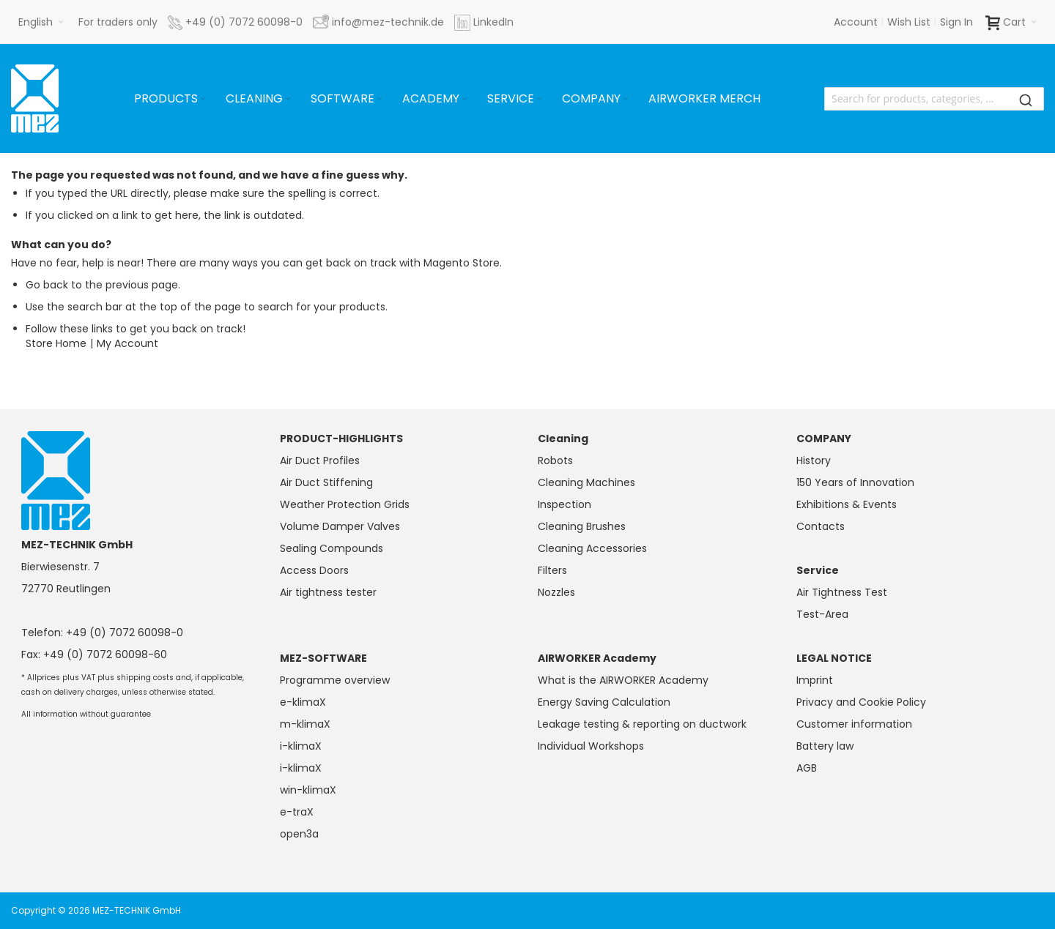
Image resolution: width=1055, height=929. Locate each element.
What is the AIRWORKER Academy (623, 680)
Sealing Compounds (331, 548)
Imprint (814, 680)
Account (856, 22)
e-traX (297, 812)
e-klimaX (303, 702)
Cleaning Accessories (592, 548)
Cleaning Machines (586, 482)
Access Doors (314, 570)
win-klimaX (308, 790)
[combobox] (934, 99)
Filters (552, 570)
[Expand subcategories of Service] (539, 99)
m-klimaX (305, 724)
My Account (127, 343)
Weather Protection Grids (345, 504)
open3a (299, 834)
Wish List (908, 22)
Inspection (564, 504)
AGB (806, 768)
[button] (41, 22)
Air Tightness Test (841, 592)
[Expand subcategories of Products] (203, 99)
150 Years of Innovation (855, 482)
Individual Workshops (591, 746)
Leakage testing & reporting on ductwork (642, 724)
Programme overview (335, 680)
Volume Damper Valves (340, 526)
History (813, 460)
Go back (47, 284)
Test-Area (822, 614)
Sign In (956, 22)
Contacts (820, 526)
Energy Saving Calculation (604, 702)
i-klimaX (301, 746)
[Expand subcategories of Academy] (464, 99)
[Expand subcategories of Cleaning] (288, 99)
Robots (555, 460)
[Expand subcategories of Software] (379, 99)
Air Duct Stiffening (326, 482)
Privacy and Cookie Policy (861, 702)
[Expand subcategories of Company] (626, 99)
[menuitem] (171, 98)
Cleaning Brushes (582, 526)
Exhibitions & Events (846, 504)
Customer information (854, 724)
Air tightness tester (328, 592)
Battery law (825, 746)
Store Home (56, 343)
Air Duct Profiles (320, 460)
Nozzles (556, 592)
